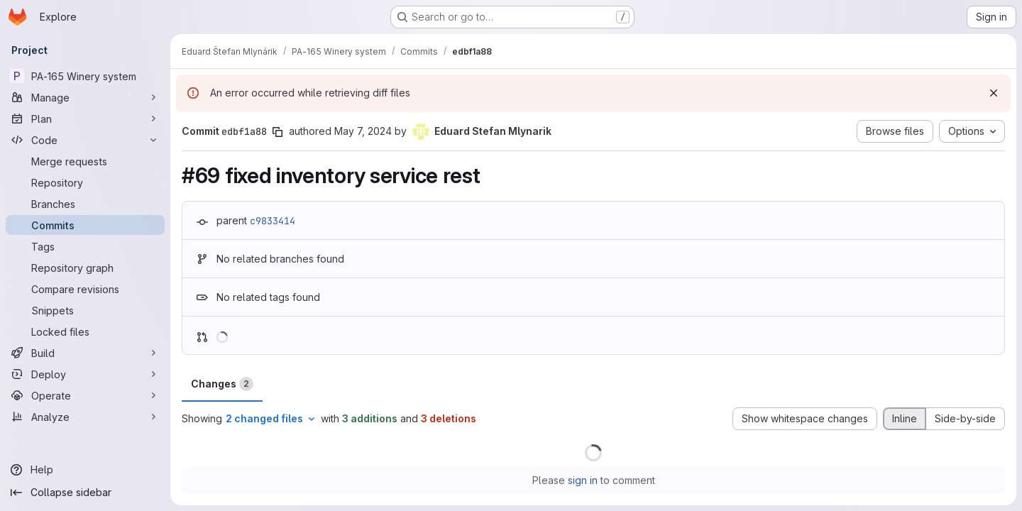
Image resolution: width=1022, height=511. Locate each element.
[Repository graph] (85, 268)
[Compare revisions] (85, 289)
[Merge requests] (85, 161)
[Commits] (85, 225)
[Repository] (85, 182)
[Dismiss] (993, 92)
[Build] (85, 353)
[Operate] (85, 395)
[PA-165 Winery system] (85, 76)
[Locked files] (85, 331)
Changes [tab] (222, 384)
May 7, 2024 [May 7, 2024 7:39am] (363, 131)
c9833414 (272, 220)
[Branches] (85, 204)
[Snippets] (85, 310)
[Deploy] (85, 374)
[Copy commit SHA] (277, 132)
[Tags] (85, 246)
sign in (583, 480)
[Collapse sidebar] (85, 492)
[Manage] (85, 97)
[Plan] (85, 118)
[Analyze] (85, 417)
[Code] (85, 140)
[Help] (85, 470)
